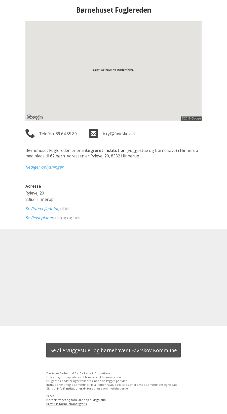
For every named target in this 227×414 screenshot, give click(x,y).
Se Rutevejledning (42, 208)
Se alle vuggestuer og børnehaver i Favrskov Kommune (113, 350)
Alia (52, 396)
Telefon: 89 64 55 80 (58, 133)
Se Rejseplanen (39, 217)
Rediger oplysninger (44, 167)
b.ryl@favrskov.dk (119, 133)
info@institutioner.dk (71, 388)
